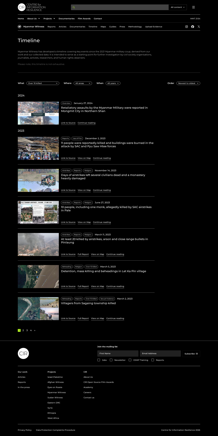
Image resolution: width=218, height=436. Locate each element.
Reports (51, 26)
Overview (66, 103)
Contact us (89, 397)
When (99, 83)
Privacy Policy (25, 430)
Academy (88, 387)
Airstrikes (66, 170)
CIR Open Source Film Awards (99, 382)
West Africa (53, 418)
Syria (50, 408)
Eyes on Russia (55, 387)
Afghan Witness (56, 382)
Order (171, 83)
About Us (88, 377)
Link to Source (68, 123)
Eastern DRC (54, 402)
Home (21, 18)
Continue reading (87, 123)
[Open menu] (193, 7)
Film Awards (84, 18)
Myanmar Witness (33, 26)
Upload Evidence (153, 26)
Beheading (66, 267)
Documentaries (67, 18)
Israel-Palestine (55, 377)
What (21, 83)
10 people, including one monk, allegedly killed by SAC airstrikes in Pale (106, 208)
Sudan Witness (55, 397)
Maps (103, 26)
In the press (24, 387)
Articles (62, 26)
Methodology (135, 26)
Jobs (104, 360)
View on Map (84, 158)
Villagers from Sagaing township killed (88, 303)
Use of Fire (77, 138)
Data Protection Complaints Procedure (55, 430)
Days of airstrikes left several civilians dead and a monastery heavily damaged (103, 176)
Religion (88, 170)
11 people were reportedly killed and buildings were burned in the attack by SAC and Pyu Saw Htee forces (107, 144)
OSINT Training (140, 360)
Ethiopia (52, 413)
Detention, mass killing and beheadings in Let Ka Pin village (103, 271)
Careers (87, 392)
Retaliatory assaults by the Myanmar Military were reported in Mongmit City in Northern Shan (104, 109)
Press (122, 26)
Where (67, 83)
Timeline (93, 26)
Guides (112, 26)
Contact (98, 18)
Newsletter (120, 360)
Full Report (83, 254)
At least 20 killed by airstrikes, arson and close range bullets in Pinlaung (104, 240)
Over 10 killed (91, 267)
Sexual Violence (107, 299)
